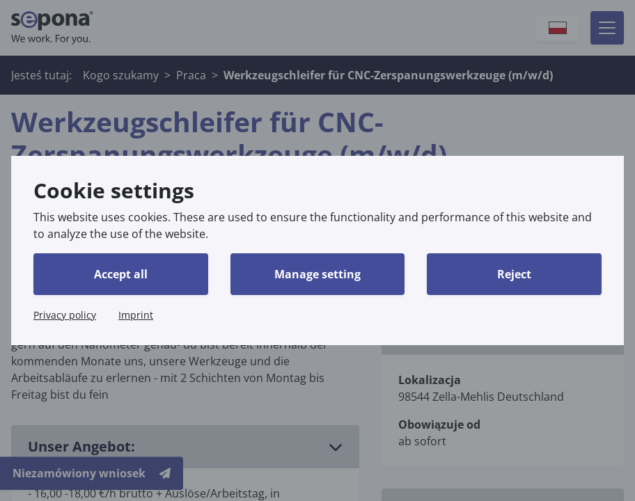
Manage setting (317, 274)
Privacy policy (64, 314)
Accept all (121, 274)
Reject (514, 274)
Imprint (135, 314)
